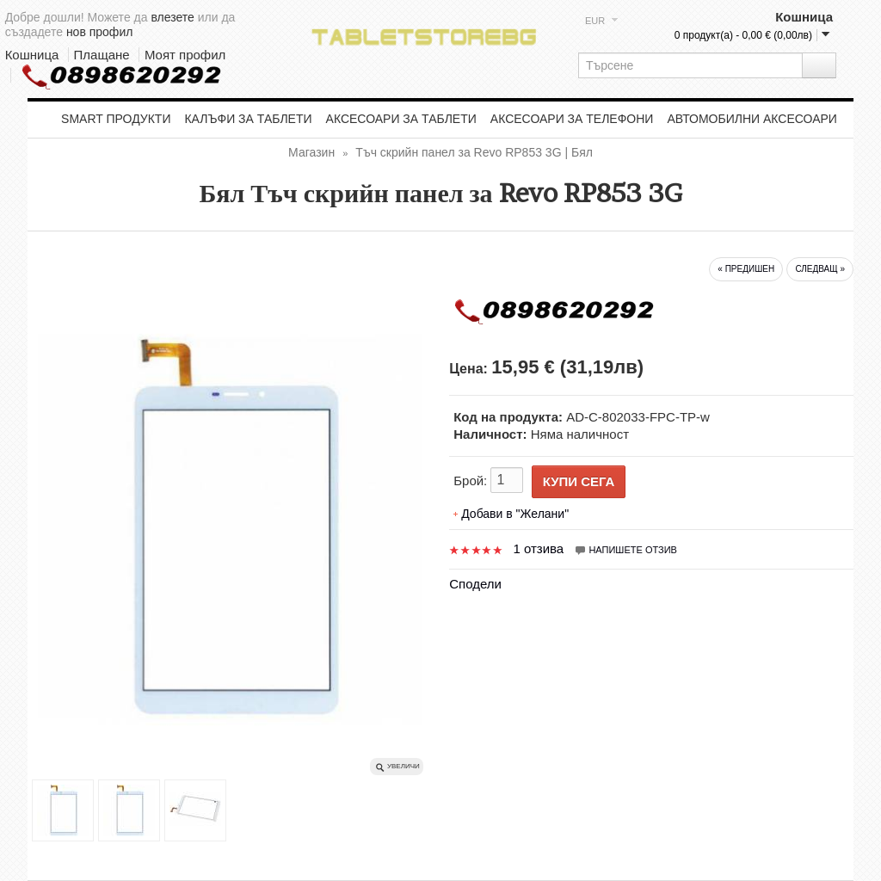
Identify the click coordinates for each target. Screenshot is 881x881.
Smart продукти (115, 119)
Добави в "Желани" (515, 514)
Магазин (311, 152)
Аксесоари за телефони (572, 119)
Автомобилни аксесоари (752, 119)
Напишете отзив (625, 550)
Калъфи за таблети (247, 119)
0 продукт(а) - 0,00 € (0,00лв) (743, 35)
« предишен (746, 269)
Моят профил (185, 54)
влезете (172, 17)
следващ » (820, 269)
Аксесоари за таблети (401, 119)
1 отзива (538, 548)
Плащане (102, 54)
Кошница (32, 54)
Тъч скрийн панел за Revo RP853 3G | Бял (474, 152)
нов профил (99, 32)
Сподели (475, 583)
